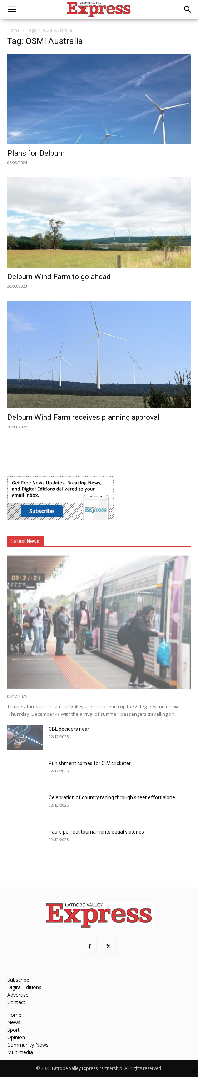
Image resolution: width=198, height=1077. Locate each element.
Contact (16, 1002)
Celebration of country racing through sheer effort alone (112, 797)
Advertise (18, 994)
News (13, 1022)
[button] (11, 9)
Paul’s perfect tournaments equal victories (96, 832)
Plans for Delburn (36, 153)
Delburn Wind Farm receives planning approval (83, 417)
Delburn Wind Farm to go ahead (59, 276)
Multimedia (20, 1052)
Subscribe (18, 979)
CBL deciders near (69, 729)
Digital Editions (24, 987)
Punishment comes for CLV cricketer (90, 763)
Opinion (16, 1037)
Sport (13, 1029)
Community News (28, 1044)
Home (13, 30)
